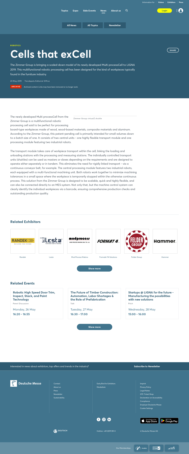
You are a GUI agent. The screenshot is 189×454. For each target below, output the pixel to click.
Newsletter (115, 25)
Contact (57, 383)
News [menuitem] (103, 10)
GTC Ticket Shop (146, 394)
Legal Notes (145, 391)
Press (181, 2)
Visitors (161, 2)
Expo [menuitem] (75, 10)
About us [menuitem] (116, 10)
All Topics (93, 25)
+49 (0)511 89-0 (109, 431)
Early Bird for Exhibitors (106, 383)
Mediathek (101, 387)
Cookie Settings (146, 408)
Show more (94, 285)
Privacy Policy (145, 387)
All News (71, 25)
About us (57, 387)
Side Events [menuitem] (89, 10)
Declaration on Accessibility (151, 398)
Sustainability (59, 398)
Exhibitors (171, 2)
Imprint (143, 383)
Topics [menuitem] (64, 10)
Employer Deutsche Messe (150, 405)
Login (164, 10)
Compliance (145, 401)
